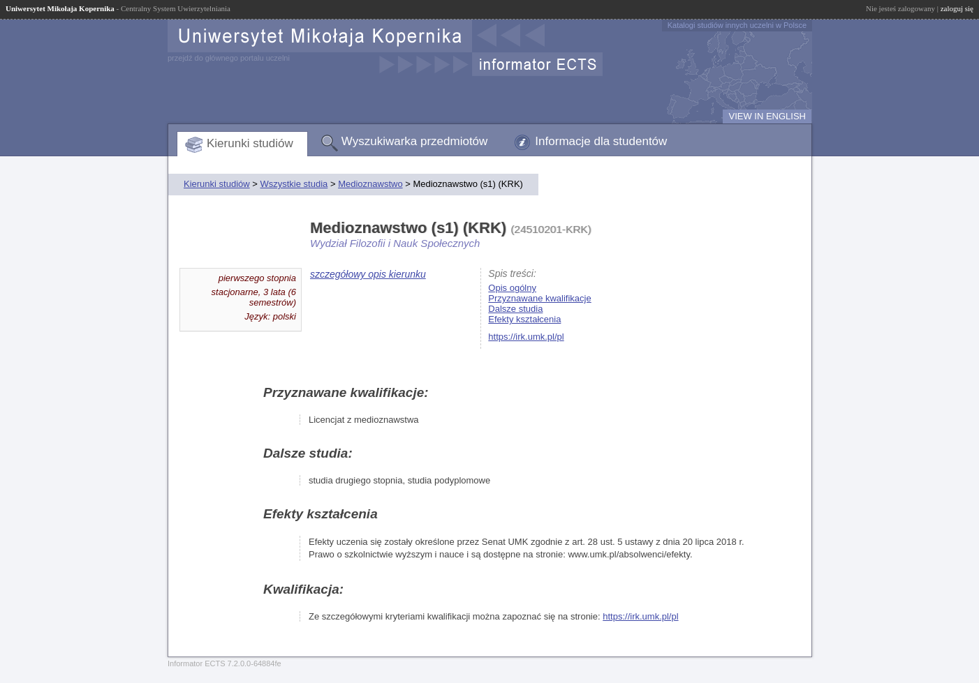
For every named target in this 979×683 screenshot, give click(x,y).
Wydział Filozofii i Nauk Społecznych (395, 243)
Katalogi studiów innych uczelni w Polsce (737, 25)
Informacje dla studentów (601, 141)
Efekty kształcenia (524, 319)
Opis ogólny (512, 288)
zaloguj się (957, 8)
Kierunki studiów (250, 143)
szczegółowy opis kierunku (368, 274)
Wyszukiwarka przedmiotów (414, 141)
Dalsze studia (515, 308)
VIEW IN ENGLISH (767, 116)
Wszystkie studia (293, 184)
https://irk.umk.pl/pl (526, 336)
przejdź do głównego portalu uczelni (229, 58)
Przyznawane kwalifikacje (539, 298)
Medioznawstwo (370, 184)
